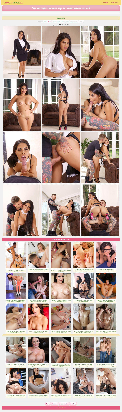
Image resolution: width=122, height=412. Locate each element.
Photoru (13, 2)
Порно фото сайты (64, 404)
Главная (48, 404)
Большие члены (74, 22)
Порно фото (114, 2)
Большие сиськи (56, 22)
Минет (49, 22)
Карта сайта (55, 404)
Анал (45, 22)
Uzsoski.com (73, 404)
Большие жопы (65, 22)
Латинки (82, 22)
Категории (105, 2)
